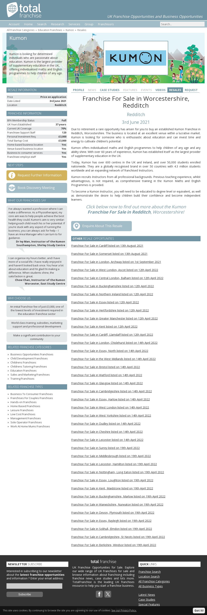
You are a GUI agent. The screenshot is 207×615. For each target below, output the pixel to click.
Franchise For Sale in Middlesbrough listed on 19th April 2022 (111, 456)
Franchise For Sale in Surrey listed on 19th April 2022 (105, 448)
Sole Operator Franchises (26, 422)
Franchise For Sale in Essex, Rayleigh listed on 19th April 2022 (111, 521)
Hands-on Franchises (24, 402)
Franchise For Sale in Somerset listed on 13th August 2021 (109, 254)
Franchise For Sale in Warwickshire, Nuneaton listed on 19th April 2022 (117, 504)
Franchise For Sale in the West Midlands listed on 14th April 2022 (113, 359)
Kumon (70, 30)
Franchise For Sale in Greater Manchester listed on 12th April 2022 (114, 318)
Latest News (146, 595)
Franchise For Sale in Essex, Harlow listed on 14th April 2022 (110, 399)
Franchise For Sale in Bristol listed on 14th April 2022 (105, 367)
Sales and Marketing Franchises (30, 374)
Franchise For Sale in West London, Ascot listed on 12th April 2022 (114, 270)
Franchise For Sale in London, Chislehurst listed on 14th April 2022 (114, 343)
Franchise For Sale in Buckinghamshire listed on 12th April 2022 (112, 286)
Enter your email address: (46, 578)
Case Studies (109, 90)
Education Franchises (50, 30)
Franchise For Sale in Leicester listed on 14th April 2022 (107, 440)
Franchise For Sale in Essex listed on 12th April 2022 (105, 302)
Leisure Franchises (22, 410)
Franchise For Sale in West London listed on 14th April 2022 (110, 407)
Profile (78, 90)
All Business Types (150, 586)
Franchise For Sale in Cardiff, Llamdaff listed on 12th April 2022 (112, 335)
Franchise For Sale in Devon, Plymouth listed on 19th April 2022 (112, 512)
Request (191, 90)
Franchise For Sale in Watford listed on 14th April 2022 (106, 375)
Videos (160, 90)
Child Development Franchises (29, 358)
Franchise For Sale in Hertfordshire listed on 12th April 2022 (110, 310)
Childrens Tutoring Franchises (29, 366)
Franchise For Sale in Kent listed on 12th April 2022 (104, 326)
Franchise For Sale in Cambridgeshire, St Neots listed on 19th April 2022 (118, 537)
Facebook (99, 594)
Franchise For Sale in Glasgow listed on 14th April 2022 (107, 383)
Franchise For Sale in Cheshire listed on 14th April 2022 (107, 432)
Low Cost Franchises (23, 414)
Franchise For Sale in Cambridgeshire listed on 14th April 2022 (111, 391)
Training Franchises (22, 378)
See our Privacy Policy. (124, 610)
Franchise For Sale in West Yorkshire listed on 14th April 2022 (111, 415)
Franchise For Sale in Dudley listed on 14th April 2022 (105, 424)
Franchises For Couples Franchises (32, 398)
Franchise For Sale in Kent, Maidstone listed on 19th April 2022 (112, 488)
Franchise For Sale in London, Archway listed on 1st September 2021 (116, 262)
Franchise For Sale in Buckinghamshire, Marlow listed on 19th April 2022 (118, 496)
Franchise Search (149, 572)
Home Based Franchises (25, 406)
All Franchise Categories (20, 30)
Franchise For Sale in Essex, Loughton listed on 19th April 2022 (112, 480)
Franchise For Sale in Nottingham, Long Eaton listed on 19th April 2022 (117, 472)
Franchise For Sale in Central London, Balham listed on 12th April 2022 (117, 278)
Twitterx (107, 594)
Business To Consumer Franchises (32, 394)
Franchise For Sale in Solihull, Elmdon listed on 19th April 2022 (111, 529)
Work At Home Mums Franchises (30, 426)
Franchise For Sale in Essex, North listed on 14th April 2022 (109, 351)
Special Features (149, 604)
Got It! (199, 610)
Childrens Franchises (23, 362)
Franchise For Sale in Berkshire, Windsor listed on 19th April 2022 (113, 545)
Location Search (149, 576)
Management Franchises (26, 418)
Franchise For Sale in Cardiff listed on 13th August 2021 (107, 246)
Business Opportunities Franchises (32, 354)
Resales (81, 30)
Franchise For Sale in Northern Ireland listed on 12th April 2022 (112, 294)
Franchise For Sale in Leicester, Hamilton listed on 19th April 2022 (114, 464)
